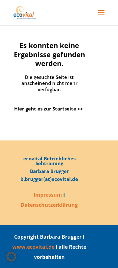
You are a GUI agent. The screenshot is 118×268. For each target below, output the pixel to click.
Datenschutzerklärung (49, 204)
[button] (11, 256)
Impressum (48, 194)
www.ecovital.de (33, 246)
